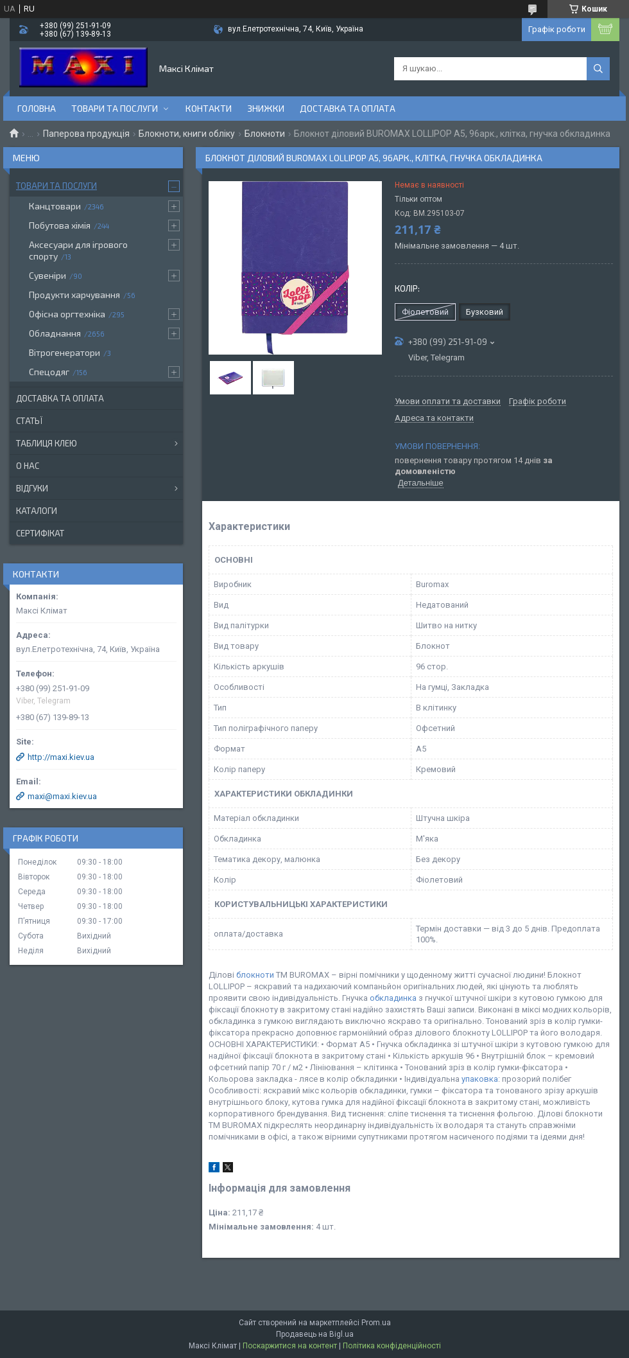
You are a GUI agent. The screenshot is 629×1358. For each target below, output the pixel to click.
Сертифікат (40, 533)
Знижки (265, 108)
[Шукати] (598, 68)
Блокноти (265, 133)
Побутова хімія (59, 225)
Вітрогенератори (64, 352)
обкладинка (393, 998)
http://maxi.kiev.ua (61, 757)
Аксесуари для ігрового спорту (78, 250)
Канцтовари (55, 205)
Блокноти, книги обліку (187, 133)
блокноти (255, 975)
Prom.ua (376, 1322)
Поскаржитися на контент (290, 1345)
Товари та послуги (114, 108)
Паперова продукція (86, 133)
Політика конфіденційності (392, 1345)
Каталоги (36, 511)
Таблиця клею (46, 443)
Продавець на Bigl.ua (315, 1334)
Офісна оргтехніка (67, 313)
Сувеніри (47, 275)
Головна (36, 108)
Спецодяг (49, 371)
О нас (27, 466)
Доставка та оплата (347, 108)
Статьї (29, 421)
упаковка (479, 1079)
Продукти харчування (74, 294)
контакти (208, 108)
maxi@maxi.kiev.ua (62, 796)
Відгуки (32, 488)
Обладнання (55, 333)
